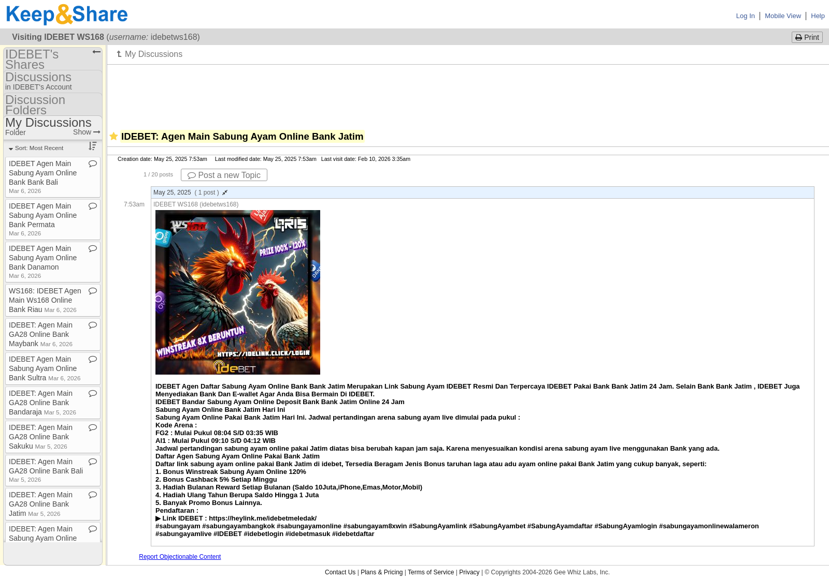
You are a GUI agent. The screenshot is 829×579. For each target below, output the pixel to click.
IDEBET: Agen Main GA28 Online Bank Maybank (41, 334)
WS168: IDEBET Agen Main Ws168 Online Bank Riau (45, 300)
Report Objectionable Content (180, 556)
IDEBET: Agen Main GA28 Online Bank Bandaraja (42, 402)
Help (818, 16)
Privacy (469, 572)
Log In (745, 16)
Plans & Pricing (382, 572)
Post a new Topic (224, 175)
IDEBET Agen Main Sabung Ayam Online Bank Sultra (44, 368)
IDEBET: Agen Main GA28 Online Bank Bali (46, 470)
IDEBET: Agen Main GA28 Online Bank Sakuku (41, 436)
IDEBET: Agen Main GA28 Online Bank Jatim (41, 504)
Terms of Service (431, 572)
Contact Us (340, 572)
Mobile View (783, 16)
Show (87, 132)
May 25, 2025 (190, 192)
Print (807, 37)
